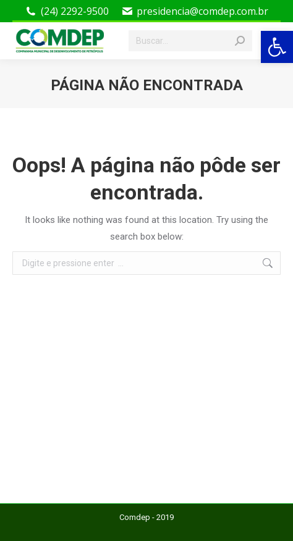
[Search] (190, 40)
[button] (277, 47)
